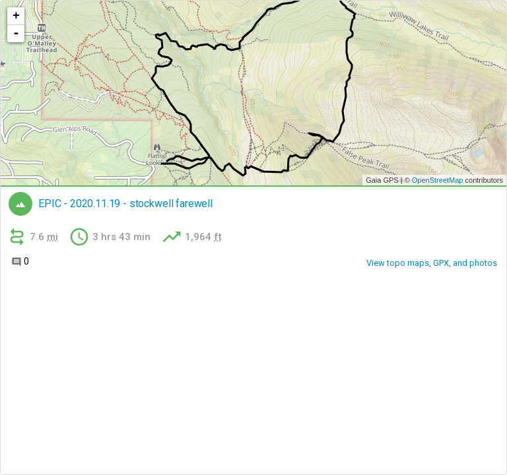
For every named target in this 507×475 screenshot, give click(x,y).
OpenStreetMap (437, 180)
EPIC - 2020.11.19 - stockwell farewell (125, 204)
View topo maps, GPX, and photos (431, 263)
